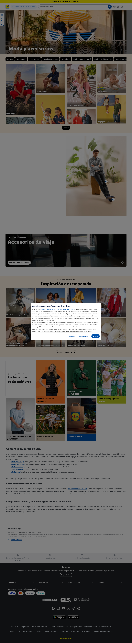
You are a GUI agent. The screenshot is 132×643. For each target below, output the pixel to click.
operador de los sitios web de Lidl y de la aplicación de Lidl (57, 309)
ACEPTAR (95, 336)
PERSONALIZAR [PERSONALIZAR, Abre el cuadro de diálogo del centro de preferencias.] (83, 336)
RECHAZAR (72, 336)
